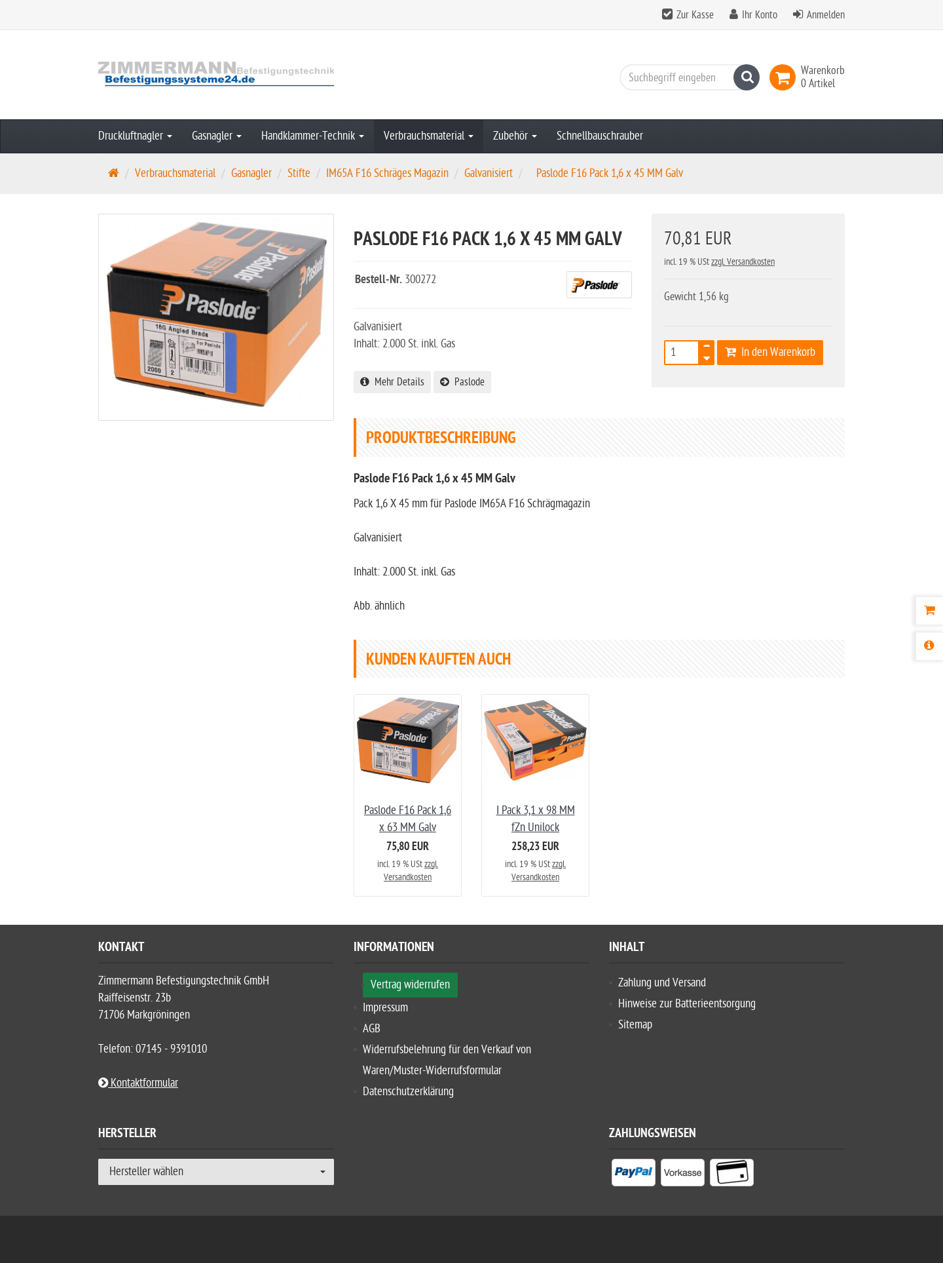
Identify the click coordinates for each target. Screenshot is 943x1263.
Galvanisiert (488, 173)
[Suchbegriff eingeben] (686, 77)
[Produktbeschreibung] (929, 646)
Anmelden (826, 15)
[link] (785, 77)
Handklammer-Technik (312, 136)
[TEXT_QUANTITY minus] (706, 356)
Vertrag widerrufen (410, 985)
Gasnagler (217, 136)
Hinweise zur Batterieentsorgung (687, 1004)
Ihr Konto (759, 15)
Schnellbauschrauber (600, 136)
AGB (371, 1029)
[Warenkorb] (929, 610)
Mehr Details (392, 382)
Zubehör (515, 136)
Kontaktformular (138, 1083)
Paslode (462, 382)
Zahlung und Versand (662, 983)
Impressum (385, 1008)
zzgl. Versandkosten (743, 261)
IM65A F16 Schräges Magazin (387, 173)
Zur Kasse (695, 15)
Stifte (298, 173)
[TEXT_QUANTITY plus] (706, 349)
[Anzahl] (681, 352)
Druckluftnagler (135, 136)
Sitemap (635, 1025)
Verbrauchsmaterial (428, 136)
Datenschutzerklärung (408, 1091)
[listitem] (633, 1175)
